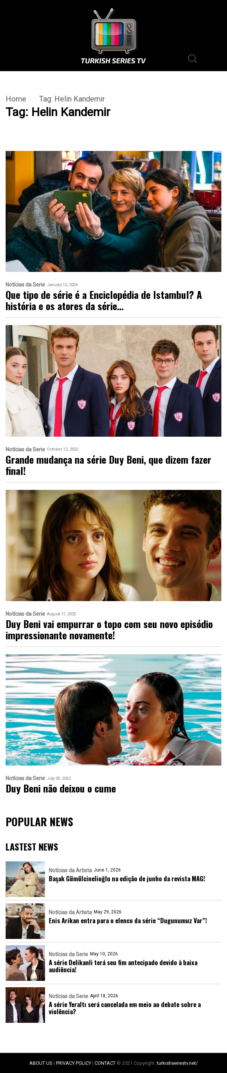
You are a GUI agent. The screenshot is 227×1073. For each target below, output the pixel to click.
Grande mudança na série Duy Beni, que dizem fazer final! (108, 465)
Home (16, 98)
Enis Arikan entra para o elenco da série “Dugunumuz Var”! (128, 920)
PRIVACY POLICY (73, 1063)
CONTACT (105, 1063)
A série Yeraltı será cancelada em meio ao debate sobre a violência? (125, 1008)
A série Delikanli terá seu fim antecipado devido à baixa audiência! (123, 966)
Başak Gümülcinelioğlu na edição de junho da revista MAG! (127, 878)
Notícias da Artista (70, 870)
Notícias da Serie (25, 285)
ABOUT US (41, 1063)
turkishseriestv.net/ (177, 1063)
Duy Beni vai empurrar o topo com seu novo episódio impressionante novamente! (109, 629)
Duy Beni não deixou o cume (61, 788)
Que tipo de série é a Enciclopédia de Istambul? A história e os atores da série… (104, 300)
